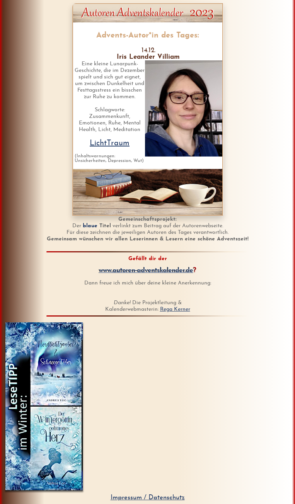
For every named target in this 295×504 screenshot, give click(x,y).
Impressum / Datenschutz (148, 497)
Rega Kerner (175, 309)
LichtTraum (110, 143)
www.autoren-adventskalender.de (146, 270)
